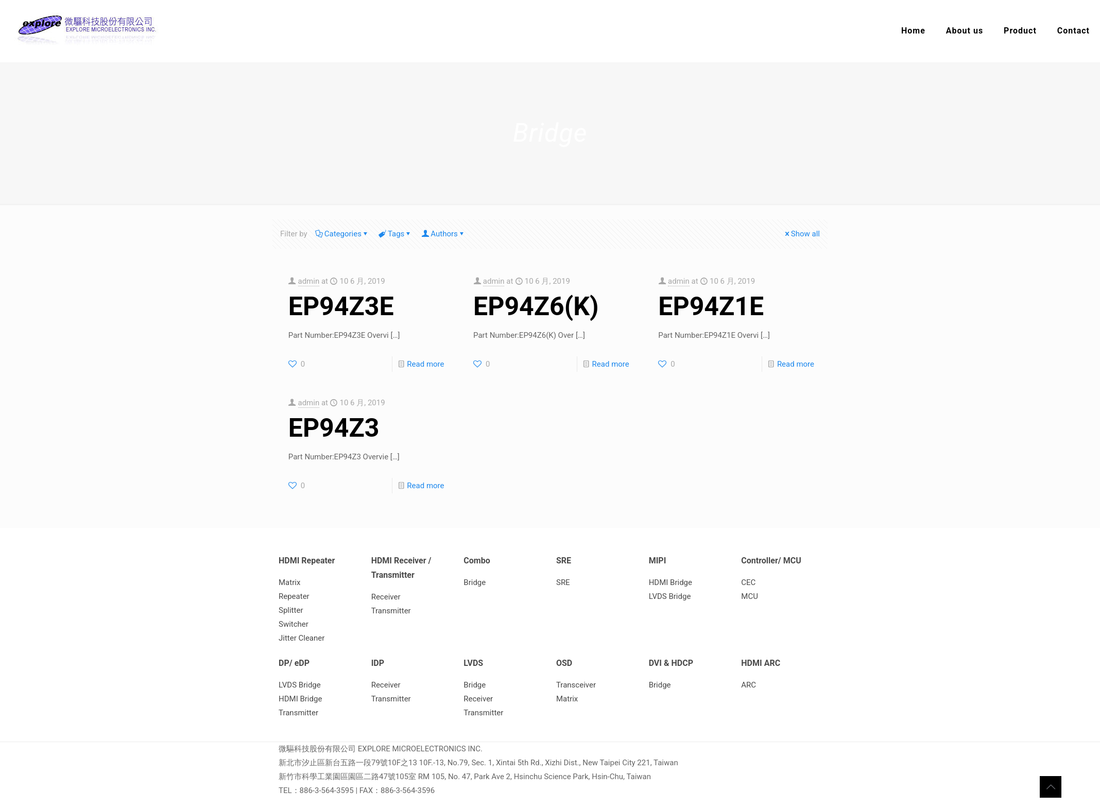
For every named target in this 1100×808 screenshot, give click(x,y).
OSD (564, 663)
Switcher (293, 624)
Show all (801, 233)
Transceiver (576, 685)
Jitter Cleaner (301, 638)
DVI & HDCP (671, 663)
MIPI (657, 560)
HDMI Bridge (670, 582)
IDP (377, 663)
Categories (342, 233)
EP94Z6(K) (536, 306)
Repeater (294, 596)
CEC (748, 582)
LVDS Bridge (670, 596)
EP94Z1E (711, 306)
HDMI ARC (760, 663)
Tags (395, 233)
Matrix (289, 582)
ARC (748, 685)
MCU (749, 596)
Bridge (474, 582)
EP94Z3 (334, 428)
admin (309, 281)
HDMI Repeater (307, 560)
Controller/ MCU (771, 560)
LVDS (473, 663)
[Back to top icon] (1050, 787)
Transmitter (391, 610)
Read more (425, 364)
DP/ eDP (294, 663)
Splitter (291, 610)
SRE (563, 560)
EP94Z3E (341, 306)
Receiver (386, 596)
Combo (476, 560)
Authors (443, 233)
